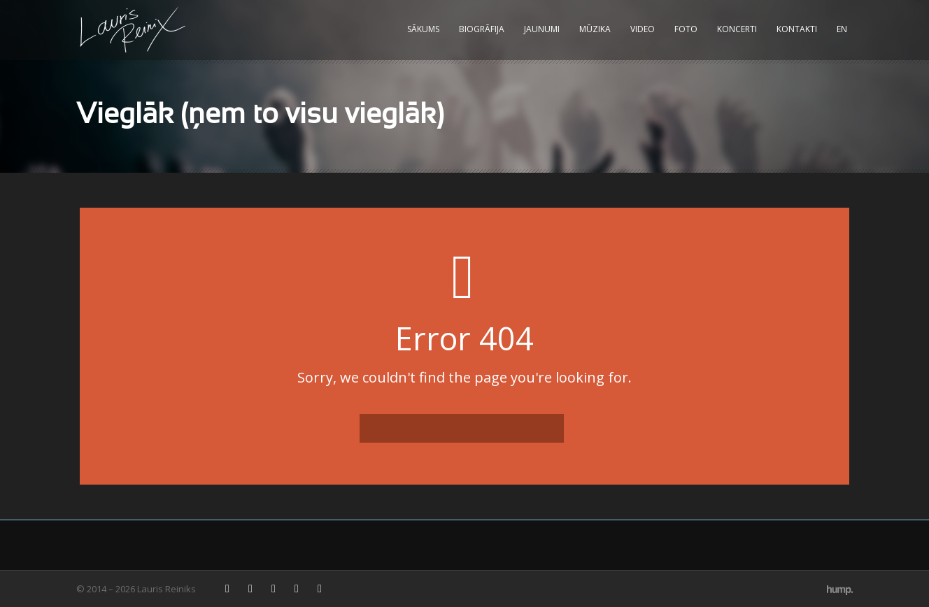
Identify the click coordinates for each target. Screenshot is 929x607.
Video (642, 29)
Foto (685, 29)
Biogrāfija (481, 29)
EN (842, 29)
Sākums (423, 29)
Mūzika (595, 29)
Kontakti (796, 29)
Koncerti (737, 29)
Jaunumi (542, 29)
